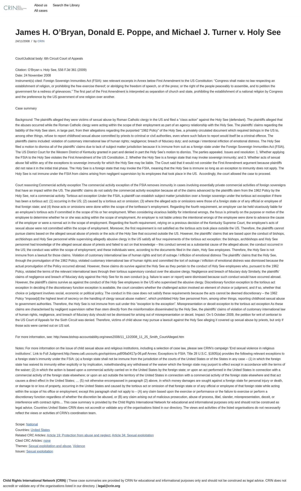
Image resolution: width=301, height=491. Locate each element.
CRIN (40, 41)
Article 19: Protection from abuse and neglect (78, 435)
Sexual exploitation (39, 451)
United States (40, 430)
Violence (79, 446)
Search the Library (66, 5)
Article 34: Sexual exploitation (133, 435)
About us (40, 5)
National (32, 424)
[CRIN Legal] (15, 8)
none (47, 440)
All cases (40, 11)
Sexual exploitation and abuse (50, 446)
